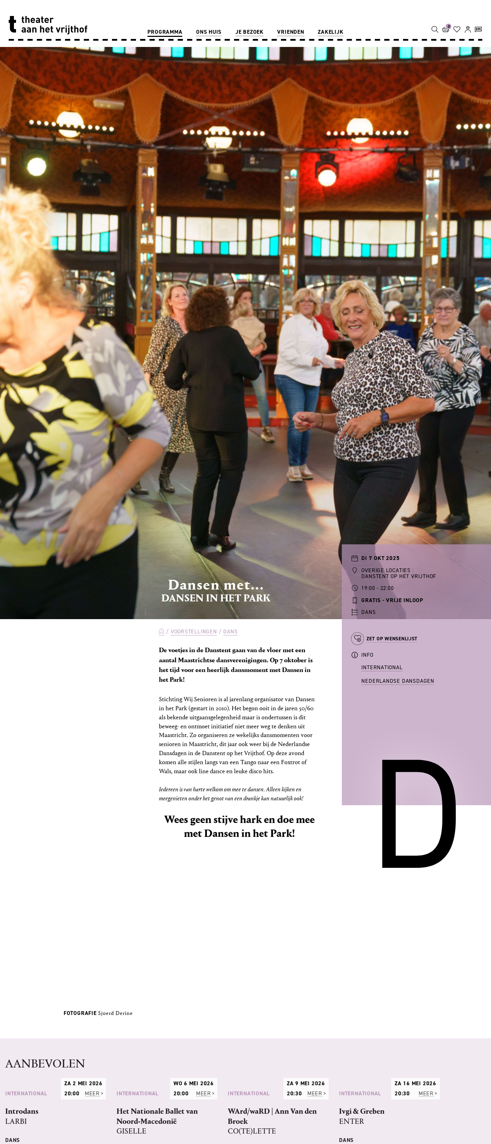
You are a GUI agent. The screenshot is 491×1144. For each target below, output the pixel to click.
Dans (230, 631)
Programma (164, 31)
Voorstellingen (194, 631)
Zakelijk (330, 31)
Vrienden (290, 31)
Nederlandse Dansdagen (397, 681)
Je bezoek (249, 31)
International (381, 667)
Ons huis (209, 31)
